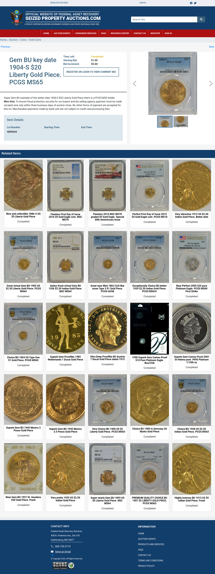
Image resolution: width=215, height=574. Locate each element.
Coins (23, 39)
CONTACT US (140, 33)
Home (3, 39)
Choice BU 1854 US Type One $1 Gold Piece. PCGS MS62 (23, 359)
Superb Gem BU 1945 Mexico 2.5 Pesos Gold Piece (65, 430)
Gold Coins (35, 39)
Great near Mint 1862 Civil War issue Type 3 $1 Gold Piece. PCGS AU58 (107, 288)
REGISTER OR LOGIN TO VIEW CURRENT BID (91, 71)
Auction (13, 39)
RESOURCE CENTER (120, 33)
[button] (165, 122)
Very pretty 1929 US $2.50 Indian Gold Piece (65, 499)
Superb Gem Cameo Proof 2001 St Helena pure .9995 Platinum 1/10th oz (191, 359)
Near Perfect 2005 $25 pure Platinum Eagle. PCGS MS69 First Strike (191, 288)
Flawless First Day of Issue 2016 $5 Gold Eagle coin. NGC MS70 (65, 217)
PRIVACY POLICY (146, 566)
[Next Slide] (211, 83)
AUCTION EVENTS (62, 33)
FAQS (140, 550)
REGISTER (155, 33)
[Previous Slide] (134, 83)
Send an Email (63, 551)
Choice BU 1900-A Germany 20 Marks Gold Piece (149, 430)
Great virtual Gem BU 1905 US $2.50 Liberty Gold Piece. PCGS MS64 (23, 288)
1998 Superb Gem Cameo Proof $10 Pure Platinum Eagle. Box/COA (149, 360)
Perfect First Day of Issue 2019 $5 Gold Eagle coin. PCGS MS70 (149, 215)
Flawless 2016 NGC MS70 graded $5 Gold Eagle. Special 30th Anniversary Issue (107, 217)
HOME (46, 33)
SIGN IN (168, 33)
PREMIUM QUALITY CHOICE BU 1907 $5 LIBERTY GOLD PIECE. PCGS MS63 (149, 500)
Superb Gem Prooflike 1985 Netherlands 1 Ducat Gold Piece (65, 358)
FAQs (103, 33)
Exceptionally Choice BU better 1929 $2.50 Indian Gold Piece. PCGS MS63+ (149, 288)
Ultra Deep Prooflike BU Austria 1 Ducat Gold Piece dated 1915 (107, 358)
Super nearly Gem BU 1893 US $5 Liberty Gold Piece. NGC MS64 (107, 500)
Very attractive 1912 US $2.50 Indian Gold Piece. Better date (191, 215)
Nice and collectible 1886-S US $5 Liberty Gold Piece (23, 215)
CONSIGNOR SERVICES (85, 33)
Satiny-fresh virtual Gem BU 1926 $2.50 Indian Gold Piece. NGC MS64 (65, 288)
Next (211, 46)
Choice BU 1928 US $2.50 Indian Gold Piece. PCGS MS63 (191, 430)
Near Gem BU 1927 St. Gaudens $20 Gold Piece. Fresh (23, 498)
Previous (5, 46)
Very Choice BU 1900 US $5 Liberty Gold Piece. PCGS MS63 (107, 430)
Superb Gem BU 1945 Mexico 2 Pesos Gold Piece (23, 429)
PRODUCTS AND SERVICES (151, 544)
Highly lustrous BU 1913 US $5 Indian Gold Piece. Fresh (192, 499)
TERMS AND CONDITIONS (150, 560)
